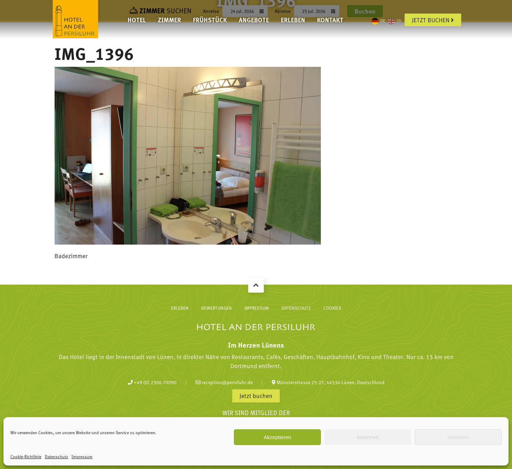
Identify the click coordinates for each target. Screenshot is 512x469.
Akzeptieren (277, 437)
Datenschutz (56, 456)
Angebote (254, 19)
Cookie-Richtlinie (25, 456)
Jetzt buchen (433, 20)
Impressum (82, 456)
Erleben (293, 19)
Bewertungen (216, 308)
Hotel (137, 19)
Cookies (332, 308)
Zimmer (169, 19)
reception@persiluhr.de (224, 382)
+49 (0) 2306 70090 (152, 382)
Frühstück (210, 19)
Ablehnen (368, 437)
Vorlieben (458, 437)
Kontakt (330, 19)
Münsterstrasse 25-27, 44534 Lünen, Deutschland (328, 382)
